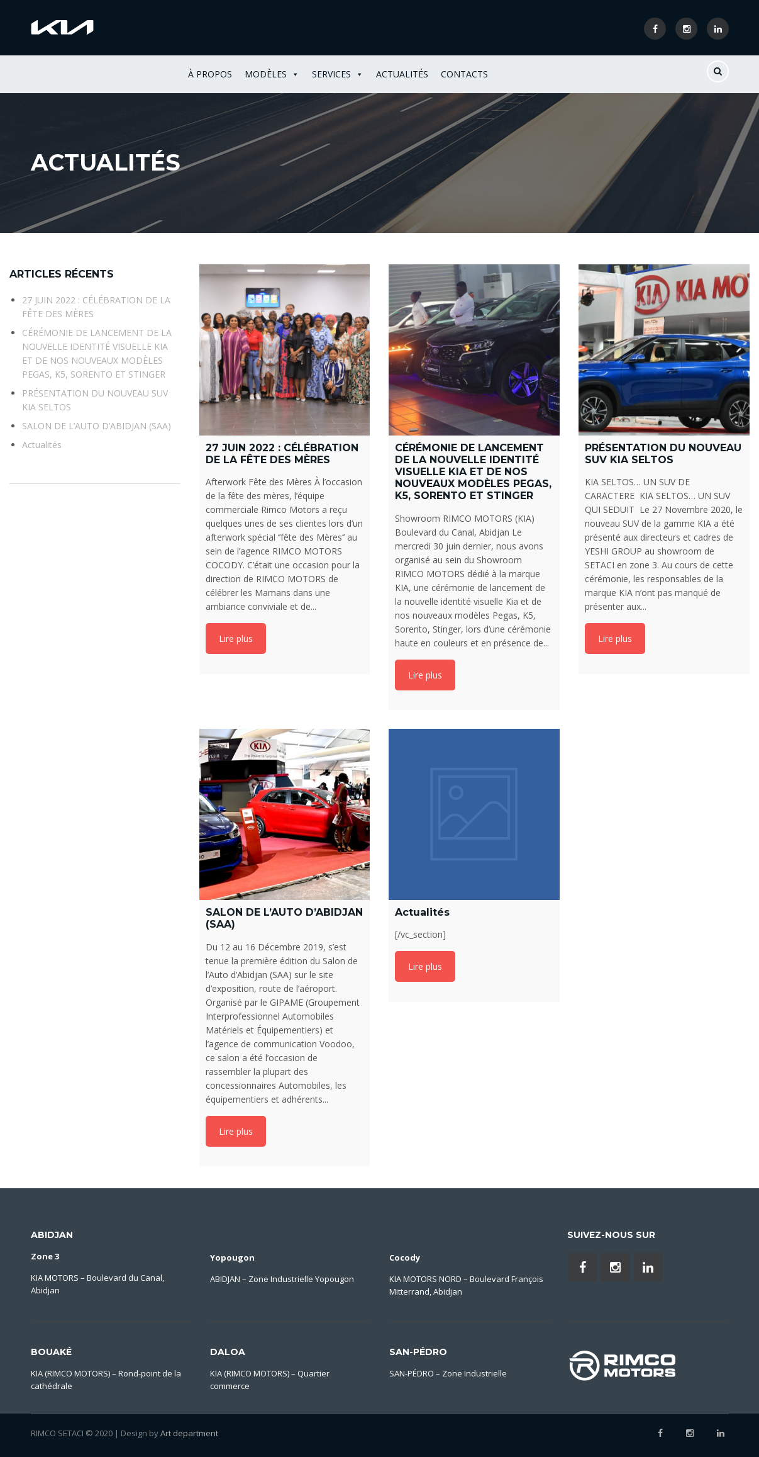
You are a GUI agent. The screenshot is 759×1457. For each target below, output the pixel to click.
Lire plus (236, 638)
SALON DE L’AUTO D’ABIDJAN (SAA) (96, 426)
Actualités (402, 74)
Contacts (464, 74)
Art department (189, 1433)
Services (337, 74)
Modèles (272, 74)
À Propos (210, 74)
